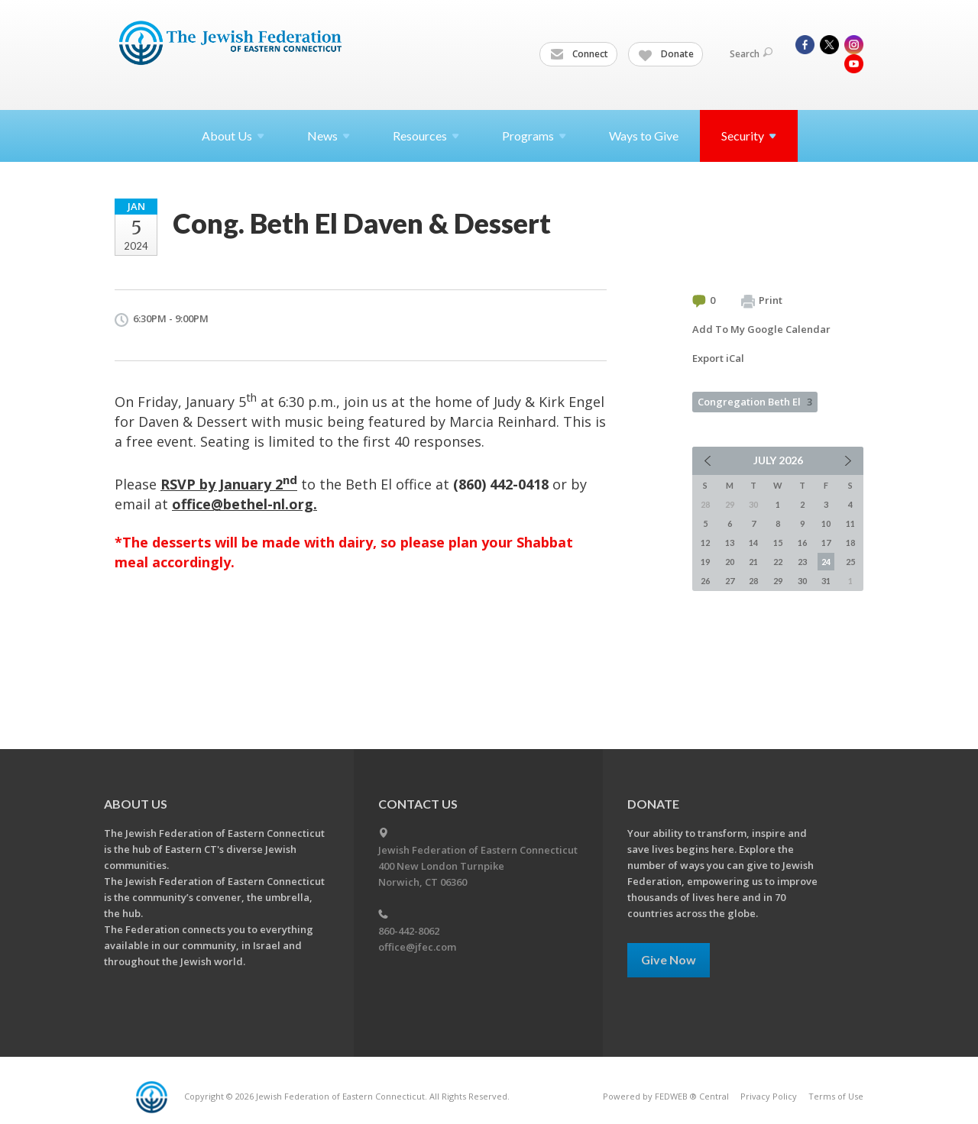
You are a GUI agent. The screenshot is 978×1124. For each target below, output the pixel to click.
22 (777, 562)
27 (729, 581)
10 (826, 523)
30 (802, 581)
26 (705, 581)
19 (705, 562)
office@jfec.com (417, 947)
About (233, 135)
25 (850, 562)
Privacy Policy (768, 1096)
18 (850, 542)
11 (850, 523)
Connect (579, 54)
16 (802, 542)
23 (802, 562)
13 (729, 542)
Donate (666, 54)
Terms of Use (835, 1096)
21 (753, 562)
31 (826, 581)
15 (777, 542)
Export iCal (718, 358)
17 (826, 542)
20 (729, 562)
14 (753, 542)
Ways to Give (643, 135)
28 (753, 581)
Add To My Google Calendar (761, 329)
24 (826, 562)
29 (777, 581)
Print (761, 300)
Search (751, 53)
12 (705, 542)
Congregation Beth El (755, 402)
